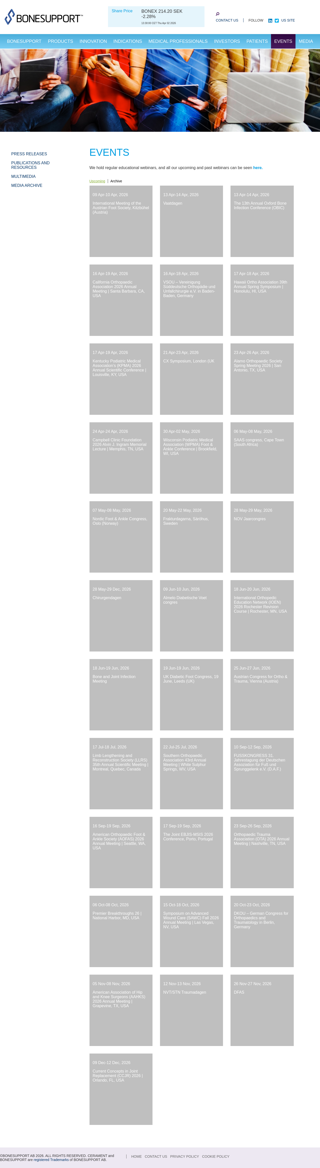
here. (258, 168)
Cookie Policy (216, 1156)
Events (283, 41)
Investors (227, 41)
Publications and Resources (30, 165)
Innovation (93, 41)
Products (60, 41)
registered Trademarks (51, 1160)
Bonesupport (24, 41)
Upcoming (97, 181)
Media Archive (26, 185)
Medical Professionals (178, 41)
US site (288, 20)
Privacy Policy (184, 1156)
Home (136, 1156)
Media (306, 41)
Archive (116, 181)
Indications (128, 41)
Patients (257, 41)
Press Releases (29, 154)
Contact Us (227, 20)
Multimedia (23, 176)
